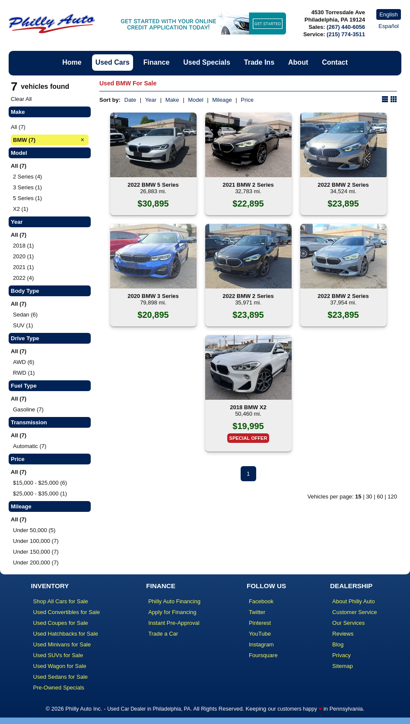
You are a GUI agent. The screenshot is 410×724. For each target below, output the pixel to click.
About (298, 62)
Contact (335, 62)
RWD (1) (24, 373)
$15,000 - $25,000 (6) (40, 483)
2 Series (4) (27, 176)
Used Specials (206, 62)
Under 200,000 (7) (36, 562)
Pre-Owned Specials (59, 687)
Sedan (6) (25, 314)
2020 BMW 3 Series (153, 296)
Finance (156, 62)
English (388, 14)
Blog (337, 644)
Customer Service (354, 612)
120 (392, 496)
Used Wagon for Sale (59, 666)
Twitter (257, 612)
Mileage (222, 100)
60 (380, 496)
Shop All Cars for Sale (60, 601)
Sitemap (342, 666)
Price (247, 100)
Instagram (261, 644)
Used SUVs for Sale (58, 655)
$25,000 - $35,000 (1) (40, 493)
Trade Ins (259, 62)
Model (195, 100)
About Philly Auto (353, 601)
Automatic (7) (29, 446)
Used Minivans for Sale (62, 644)
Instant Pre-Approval (174, 623)
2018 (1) (23, 245)
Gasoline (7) (28, 409)
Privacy (341, 655)
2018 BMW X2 (248, 407)
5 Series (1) (27, 198)
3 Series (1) (27, 187)
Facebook (261, 601)
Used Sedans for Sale (60, 677)
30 (369, 496)
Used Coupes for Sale (60, 623)
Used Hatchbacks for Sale (65, 633)
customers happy (297, 709)
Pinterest (260, 623)
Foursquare (263, 655)
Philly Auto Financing (174, 601)
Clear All (21, 99)
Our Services (348, 623)
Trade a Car (163, 633)
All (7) (18, 127)
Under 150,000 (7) (36, 551)
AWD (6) (23, 362)
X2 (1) (20, 209)
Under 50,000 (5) (34, 530)
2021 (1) (23, 267)
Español (388, 26)
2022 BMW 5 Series (153, 185)
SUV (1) (23, 325)
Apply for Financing (172, 612)
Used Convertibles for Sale (66, 612)
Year (150, 100)
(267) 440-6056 (346, 27)
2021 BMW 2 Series (248, 185)
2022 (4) (23, 278)
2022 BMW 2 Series (343, 185)
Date (130, 100)
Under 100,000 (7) (36, 541)
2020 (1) (23, 256)
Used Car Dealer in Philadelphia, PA (149, 709)
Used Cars (112, 62)
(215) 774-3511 (346, 34)
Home (71, 62)
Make (172, 100)
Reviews (342, 633)
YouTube (260, 633)
